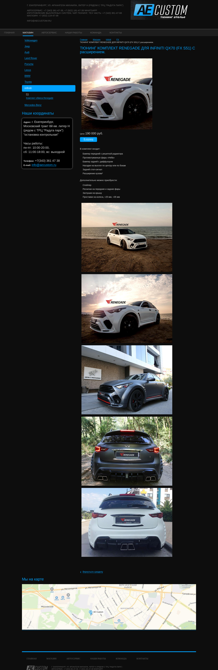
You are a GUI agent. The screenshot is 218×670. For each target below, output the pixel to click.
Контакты (142, 659)
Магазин (96, 40)
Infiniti (108, 40)
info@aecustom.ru (39, 20)
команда (121, 659)
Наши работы (98, 659)
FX (27, 94)
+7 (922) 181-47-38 (86, 669)
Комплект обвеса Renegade (39, 98)
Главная (83, 40)
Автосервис (73, 659)
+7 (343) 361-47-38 (71, 669)
